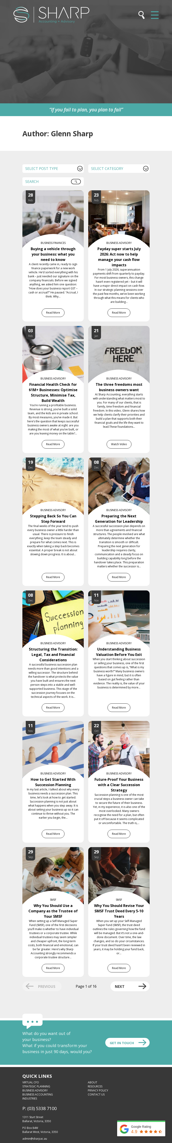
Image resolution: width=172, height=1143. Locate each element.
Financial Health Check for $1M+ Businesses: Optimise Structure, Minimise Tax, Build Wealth (53, 392)
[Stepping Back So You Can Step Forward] (57, 460)
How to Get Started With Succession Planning (53, 782)
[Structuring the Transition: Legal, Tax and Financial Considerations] (57, 593)
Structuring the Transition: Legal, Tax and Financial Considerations (53, 654)
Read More (53, 312)
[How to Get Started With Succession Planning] (57, 723)
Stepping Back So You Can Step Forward (53, 519)
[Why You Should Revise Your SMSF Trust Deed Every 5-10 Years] (123, 849)
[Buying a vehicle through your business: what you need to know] (57, 193)
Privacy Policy (98, 1090)
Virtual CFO (30, 1082)
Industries (29, 1098)
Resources (95, 1086)
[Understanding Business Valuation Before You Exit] (123, 593)
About (92, 1082)
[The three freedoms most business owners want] (123, 328)
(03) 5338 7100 (42, 1108)
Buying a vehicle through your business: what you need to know (53, 254)
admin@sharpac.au (34, 1139)
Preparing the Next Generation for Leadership (119, 519)
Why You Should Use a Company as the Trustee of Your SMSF (53, 911)
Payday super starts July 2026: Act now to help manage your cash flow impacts (119, 256)
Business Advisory (35, 1090)
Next (120, 986)
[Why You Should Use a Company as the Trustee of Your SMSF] (57, 849)
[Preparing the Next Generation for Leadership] (123, 460)
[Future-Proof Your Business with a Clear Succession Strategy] (123, 723)
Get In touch (122, 1043)
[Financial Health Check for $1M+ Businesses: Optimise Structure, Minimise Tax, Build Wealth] (57, 328)
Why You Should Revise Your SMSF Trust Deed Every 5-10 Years (119, 911)
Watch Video (119, 444)
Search (78, 183)
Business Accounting (37, 1094)
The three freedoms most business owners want (119, 387)
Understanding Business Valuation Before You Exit (119, 652)
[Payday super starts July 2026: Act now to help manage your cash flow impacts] (123, 193)
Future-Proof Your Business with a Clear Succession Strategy (119, 785)
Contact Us (96, 1094)
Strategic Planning (36, 1086)
